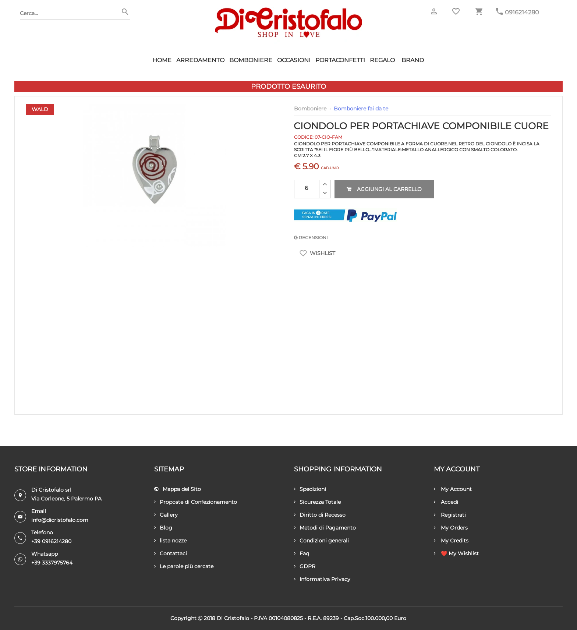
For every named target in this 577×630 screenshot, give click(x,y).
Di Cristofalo (233, 618)
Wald (40, 109)
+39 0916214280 (51, 541)
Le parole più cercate (183, 566)
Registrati (450, 515)
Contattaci (170, 553)
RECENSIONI (311, 237)
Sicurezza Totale (317, 502)
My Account (453, 489)
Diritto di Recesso (320, 515)
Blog (163, 527)
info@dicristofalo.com (59, 520)
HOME (161, 60)
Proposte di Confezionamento (195, 502)
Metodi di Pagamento (325, 527)
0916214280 (522, 12)
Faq (301, 553)
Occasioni (294, 60)
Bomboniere (250, 60)
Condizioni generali (321, 540)
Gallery (166, 515)
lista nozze (170, 540)
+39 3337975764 (51, 562)
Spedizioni (310, 489)
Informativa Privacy (322, 579)
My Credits (451, 540)
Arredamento (200, 60)
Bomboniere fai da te (361, 108)
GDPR (304, 566)
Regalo (382, 60)
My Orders (451, 527)
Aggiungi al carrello (384, 189)
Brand (412, 60)
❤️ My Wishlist (456, 553)
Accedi (446, 502)
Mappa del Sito (177, 489)
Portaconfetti (340, 60)
